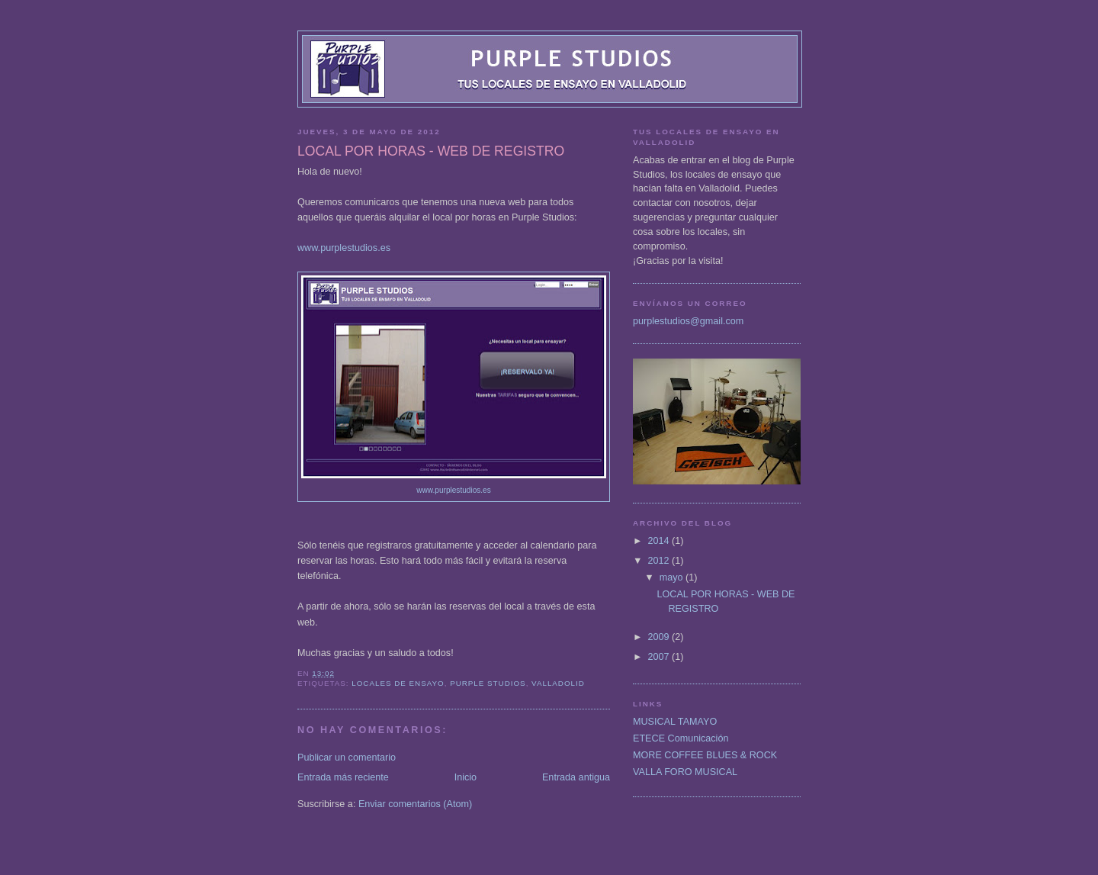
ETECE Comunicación (680, 738)
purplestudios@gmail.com (688, 321)
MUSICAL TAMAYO (675, 721)
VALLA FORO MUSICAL (685, 772)
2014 (660, 541)
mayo (672, 577)
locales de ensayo (398, 683)
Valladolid (558, 683)
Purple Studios (488, 683)
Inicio (465, 777)
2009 (660, 637)
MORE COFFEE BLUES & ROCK (705, 755)
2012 (660, 560)
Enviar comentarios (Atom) (415, 804)
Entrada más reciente (343, 777)
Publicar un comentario (346, 757)
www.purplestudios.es (343, 248)
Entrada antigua (576, 777)
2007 (660, 656)
